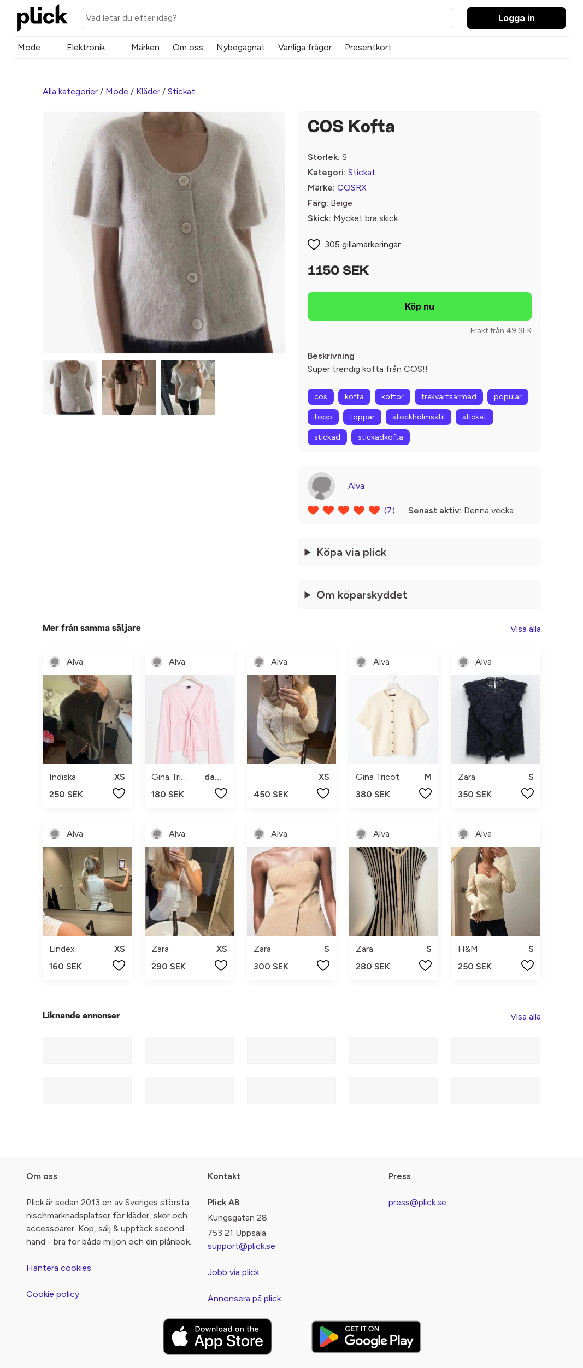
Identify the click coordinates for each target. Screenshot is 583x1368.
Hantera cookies (58, 1268)
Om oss (188, 47)
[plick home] (42, 18)
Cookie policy (52, 1294)
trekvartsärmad (448, 396)
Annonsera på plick (244, 1298)
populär (508, 396)
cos (320, 396)
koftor (392, 396)
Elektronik (86, 47)
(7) (389, 510)
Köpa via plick (351, 552)
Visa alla (525, 629)
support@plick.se (241, 1246)
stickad (327, 437)
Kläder (148, 91)
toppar (362, 417)
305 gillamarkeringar (363, 244)
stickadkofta (380, 437)
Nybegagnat (240, 47)
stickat (474, 417)
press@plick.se (417, 1202)
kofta (354, 396)
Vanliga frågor (305, 47)
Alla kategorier (70, 91)
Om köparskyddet (362, 594)
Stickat (181, 91)
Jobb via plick (233, 1272)
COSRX (352, 187)
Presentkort (368, 47)
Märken (145, 47)
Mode (28, 47)
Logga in (516, 18)
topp (323, 417)
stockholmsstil (418, 417)
